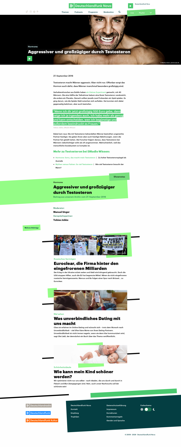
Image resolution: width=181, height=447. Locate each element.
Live (132, 13)
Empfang (75, 413)
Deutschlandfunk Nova (81, 405)
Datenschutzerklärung (116, 405)
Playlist (142, 13)
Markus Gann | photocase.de (170, 62)
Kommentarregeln (114, 417)
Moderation (109, 12)
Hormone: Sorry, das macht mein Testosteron (75, 157)
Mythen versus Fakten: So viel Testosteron (74, 164)
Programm (93, 12)
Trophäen (75, 417)
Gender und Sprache (116, 420)
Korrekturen (112, 413)
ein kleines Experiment (96, 92)
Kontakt (74, 409)
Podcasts (79, 12)
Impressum (111, 409)
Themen (65, 12)
